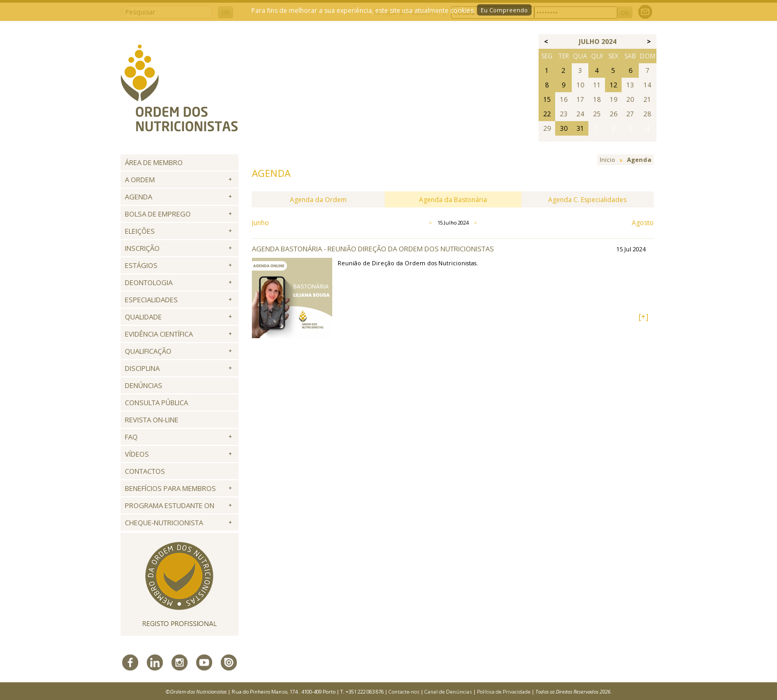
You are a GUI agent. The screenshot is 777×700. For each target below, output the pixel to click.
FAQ (131, 437)
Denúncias (143, 385)
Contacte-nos (404, 691)
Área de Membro (154, 162)
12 (613, 85)
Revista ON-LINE (151, 420)
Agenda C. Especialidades (587, 199)
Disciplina (142, 368)
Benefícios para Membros (170, 488)
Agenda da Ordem (318, 199)
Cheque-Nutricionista (164, 522)
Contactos (145, 471)
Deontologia (149, 282)
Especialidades (151, 299)
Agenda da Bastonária (453, 199)
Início (607, 159)
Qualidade (143, 317)
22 (547, 113)
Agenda (138, 197)
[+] (643, 316)
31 (580, 128)
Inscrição (142, 248)
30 (563, 128)
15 (547, 99)
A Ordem (140, 179)
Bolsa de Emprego (158, 214)
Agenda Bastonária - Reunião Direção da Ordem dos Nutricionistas (373, 249)
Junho (260, 222)
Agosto (643, 222)
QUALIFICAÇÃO (148, 351)
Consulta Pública (156, 402)
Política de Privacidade (504, 691)
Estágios (141, 265)
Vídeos (137, 454)
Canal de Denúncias (448, 691)
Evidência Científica (159, 334)
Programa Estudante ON (169, 505)
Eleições (140, 231)
